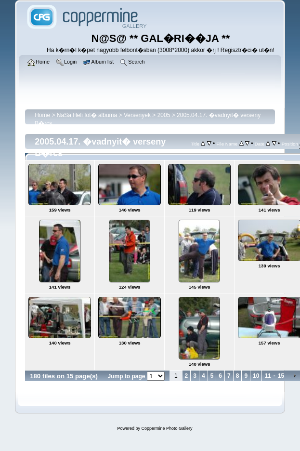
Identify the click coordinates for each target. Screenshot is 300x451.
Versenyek (137, 115)
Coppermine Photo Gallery (166, 428)
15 (281, 375)
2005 (163, 115)
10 (256, 375)
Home (42, 115)
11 (267, 375)
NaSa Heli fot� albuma (87, 115)
